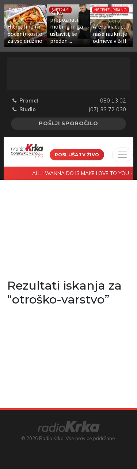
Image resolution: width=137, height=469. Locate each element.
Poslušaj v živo (77, 154)
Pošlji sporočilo (68, 123)
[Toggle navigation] (122, 155)
